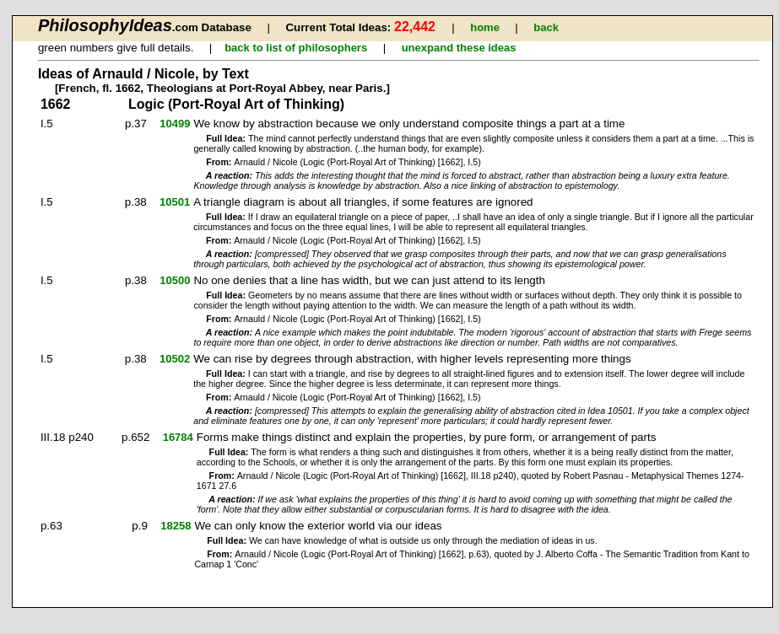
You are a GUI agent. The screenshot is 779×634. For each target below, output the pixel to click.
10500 (175, 280)
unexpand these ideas (459, 47)
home (485, 27)
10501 (175, 202)
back (546, 27)
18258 (175, 525)
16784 (178, 437)
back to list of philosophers (296, 47)
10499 (175, 123)
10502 (175, 358)
